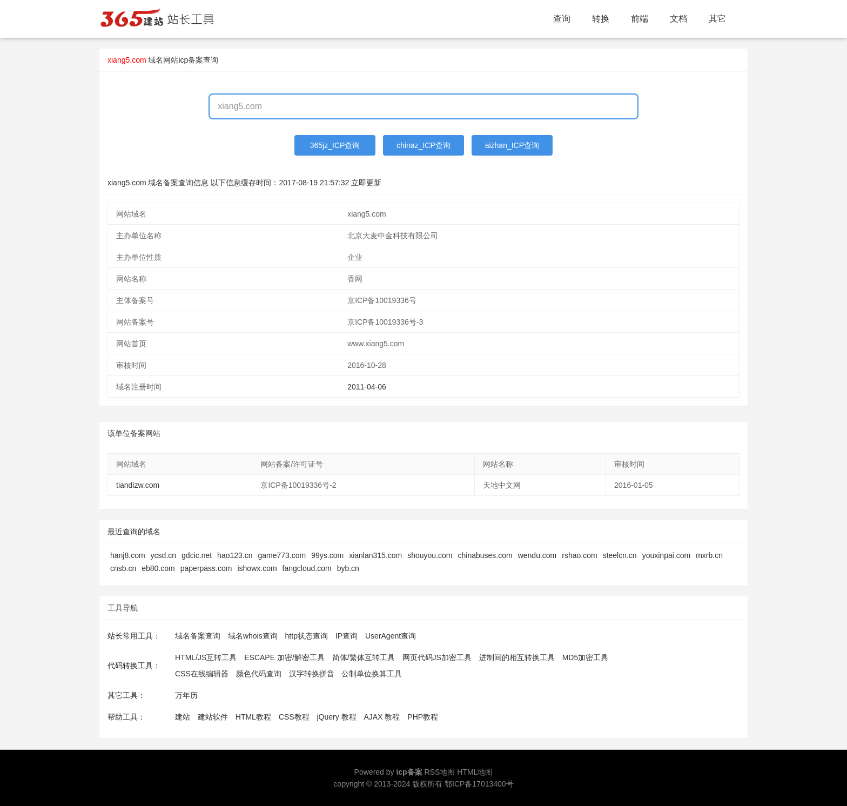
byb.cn (348, 568)
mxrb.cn (709, 555)
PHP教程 (422, 717)
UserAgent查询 (390, 636)
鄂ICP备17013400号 (479, 784)
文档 (678, 18)
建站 (182, 717)
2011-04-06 (366, 386)
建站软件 (213, 717)
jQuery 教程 (336, 717)
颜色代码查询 (258, 673)
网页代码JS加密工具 (437, 657)
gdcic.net (197, 555)
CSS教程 (294, 717)
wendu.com (537, 555)
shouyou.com (429, 555)
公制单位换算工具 (371, 673)
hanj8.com (127, 555)
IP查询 (346, 636)
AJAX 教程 (382, 717)
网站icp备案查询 (190, 60)
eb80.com (158, 568)
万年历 (186, 695)
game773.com (282, 555)
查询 (561, 18)
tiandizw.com (137, 485)
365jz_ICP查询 (335, 145)
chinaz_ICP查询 (423, 145)
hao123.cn (234, 555)
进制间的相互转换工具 (517, 657)
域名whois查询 (253, 636)
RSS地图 (440, 772)
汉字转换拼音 (311, 673)
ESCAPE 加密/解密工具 (284, 657)
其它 (717, 18)
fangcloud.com (307, 568)
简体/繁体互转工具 (363, 657)
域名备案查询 (197, 636)
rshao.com (579, 555)
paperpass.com (206, 568)
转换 (600, 18)
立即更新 (366, 182)
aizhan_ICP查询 (512, 145)
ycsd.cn (163, 555)
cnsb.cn (123, 568)
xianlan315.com (375, 555)
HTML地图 (475, 772)
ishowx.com (257, 568)
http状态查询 (306, 636)
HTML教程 (253, 717)
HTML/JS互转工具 (206, 657)
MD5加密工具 (585, 657)
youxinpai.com (666, 555)
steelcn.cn (620, 555)
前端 (639, 18)
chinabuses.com (485, 555)
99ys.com (327, 555)
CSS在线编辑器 (201, 673)
